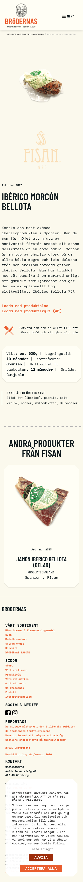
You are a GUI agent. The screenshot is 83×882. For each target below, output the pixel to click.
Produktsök (13, 674)
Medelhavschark (16, 639)
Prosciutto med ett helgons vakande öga (34, 735)
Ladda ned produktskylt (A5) (32, 311)
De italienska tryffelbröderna (27, 731)
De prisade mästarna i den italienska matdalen (40, 726)
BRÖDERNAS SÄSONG (17, 652)
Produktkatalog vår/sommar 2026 (28, 754)
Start (9, 665)
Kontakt (10, 692)
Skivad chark (14, 643)
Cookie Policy (52, 843)
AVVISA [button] (41, 857)
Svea (8, 635)
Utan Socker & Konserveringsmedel (30, 630)
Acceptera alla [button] (40, 868)
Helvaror (11, 648)
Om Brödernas (14, 688)
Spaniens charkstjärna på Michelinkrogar (35, 740)
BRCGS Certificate (17, 748)
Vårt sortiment (16, 670)
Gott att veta (15, 683)
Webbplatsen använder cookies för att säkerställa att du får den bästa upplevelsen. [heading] (40, 797)
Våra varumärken (17, 679)
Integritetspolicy (18, 697)
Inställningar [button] (41, 849)
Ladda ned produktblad (25, 305)
